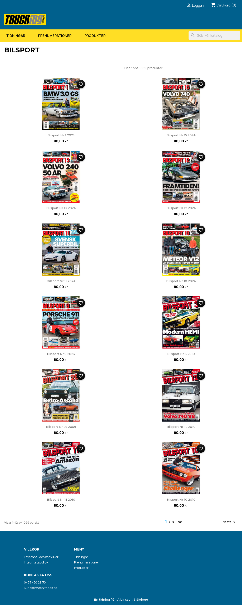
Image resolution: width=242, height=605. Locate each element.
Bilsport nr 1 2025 (61, 135)
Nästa (230, 522)
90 (180, 522)
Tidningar (15, 35)
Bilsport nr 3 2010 (181, 354)
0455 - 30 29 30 (35, 582)
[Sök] (214, 35)
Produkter (95, 35)
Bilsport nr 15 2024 (180, 135)
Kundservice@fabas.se (40, 588)
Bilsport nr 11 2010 (61, 499)
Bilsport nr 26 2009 (61, 427)
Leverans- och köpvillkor (41, 557)
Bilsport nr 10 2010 (180, 499)
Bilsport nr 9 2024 (61, 354)
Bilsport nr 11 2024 (61, 281)
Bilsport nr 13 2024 (61, 208)
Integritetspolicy (36, 562)
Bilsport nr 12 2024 (181, 208)
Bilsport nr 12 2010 (181, 427)
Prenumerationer (54, 35)
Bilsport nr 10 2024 (181, 281)
